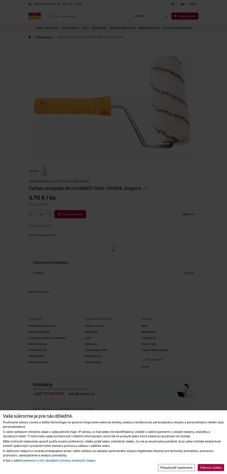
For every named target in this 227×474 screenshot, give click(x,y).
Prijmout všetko (211, 467)
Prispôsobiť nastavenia (176, 467)
